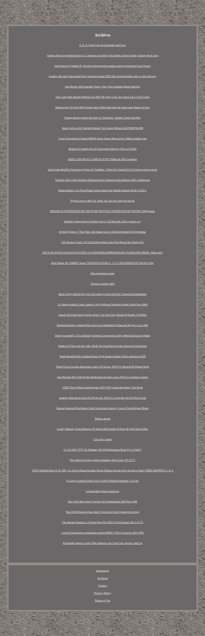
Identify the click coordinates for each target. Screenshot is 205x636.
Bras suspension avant (103, 273)
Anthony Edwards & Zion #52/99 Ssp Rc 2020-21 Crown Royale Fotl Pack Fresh (102, 397)
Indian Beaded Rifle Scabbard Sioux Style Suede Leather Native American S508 (103, 356)
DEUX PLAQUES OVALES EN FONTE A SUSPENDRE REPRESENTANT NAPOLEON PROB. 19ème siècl (102, 252)
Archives (102, 578)
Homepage (102, 570)
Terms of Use (102, 600)
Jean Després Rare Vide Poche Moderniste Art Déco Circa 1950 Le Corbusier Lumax (102, 377)
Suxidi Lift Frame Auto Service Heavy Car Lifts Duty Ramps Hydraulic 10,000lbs (102, 314)
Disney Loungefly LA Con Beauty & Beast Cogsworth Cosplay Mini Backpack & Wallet (102, 335)
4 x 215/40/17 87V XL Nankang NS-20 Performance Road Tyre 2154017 (103, 449)
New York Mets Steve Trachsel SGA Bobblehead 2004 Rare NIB (102, 501)
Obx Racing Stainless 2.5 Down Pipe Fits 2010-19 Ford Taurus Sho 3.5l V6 (102, 522)
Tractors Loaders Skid (103, 283)
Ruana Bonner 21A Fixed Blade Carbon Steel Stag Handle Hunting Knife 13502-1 (102, 190)
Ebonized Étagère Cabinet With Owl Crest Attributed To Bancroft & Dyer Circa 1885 (102, 325)
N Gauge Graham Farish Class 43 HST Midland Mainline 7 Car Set (102, 480)
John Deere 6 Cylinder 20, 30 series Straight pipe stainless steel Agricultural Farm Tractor (102, 65)
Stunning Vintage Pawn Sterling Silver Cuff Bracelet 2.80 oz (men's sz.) (102, 221)
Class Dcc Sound (102, 439)
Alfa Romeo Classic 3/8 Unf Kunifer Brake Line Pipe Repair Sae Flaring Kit (102, 242)
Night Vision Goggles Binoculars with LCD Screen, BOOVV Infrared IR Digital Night (102, 366)
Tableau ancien (102, 418)
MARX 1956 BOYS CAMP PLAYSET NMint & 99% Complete (102, 159)
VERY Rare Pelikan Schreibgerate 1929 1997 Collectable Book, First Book (102, 387)
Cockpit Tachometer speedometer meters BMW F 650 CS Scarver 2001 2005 (102, 532)
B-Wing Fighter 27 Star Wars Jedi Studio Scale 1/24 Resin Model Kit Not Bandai (102, 231)
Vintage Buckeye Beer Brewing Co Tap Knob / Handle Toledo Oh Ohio (102, 117)
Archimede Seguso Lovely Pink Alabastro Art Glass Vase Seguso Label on (103, 543)
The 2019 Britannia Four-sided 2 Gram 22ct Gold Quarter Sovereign (102, 511)
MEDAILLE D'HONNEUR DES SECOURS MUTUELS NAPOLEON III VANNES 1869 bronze (102, 211)
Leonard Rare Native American (102, 491)
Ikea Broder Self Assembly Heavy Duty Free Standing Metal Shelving (102, 86)
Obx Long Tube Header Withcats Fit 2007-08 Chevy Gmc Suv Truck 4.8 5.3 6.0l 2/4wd (102, 96)
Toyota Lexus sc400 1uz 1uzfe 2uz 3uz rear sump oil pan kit (102, 200)
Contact (102, 585)
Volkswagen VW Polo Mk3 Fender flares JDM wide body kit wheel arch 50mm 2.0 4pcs (102, 107)
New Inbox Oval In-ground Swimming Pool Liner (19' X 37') (102, 460)
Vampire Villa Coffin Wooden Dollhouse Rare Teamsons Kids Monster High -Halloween (102, 179)
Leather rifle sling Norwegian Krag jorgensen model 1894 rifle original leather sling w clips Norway (102, 76)
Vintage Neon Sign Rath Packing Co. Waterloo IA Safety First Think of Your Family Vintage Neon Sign (102, 55)
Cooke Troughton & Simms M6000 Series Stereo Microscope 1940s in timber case (102, 138)
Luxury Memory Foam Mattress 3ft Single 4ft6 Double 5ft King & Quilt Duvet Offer (102, 428)
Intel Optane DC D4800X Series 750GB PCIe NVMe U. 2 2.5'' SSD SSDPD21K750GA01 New (102, 262)
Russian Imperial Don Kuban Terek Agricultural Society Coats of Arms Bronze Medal (103, 408)
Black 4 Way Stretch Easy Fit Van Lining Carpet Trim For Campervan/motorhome (102, 294)
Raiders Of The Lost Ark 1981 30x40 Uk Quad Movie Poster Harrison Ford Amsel (102, 345)
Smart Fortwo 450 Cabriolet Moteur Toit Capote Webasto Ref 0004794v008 (102, 128)
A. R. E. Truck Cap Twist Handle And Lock (102, 45)
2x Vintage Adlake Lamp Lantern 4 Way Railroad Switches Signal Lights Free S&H (103, 304)
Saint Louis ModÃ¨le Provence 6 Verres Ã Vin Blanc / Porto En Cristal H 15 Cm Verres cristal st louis (102, 169)
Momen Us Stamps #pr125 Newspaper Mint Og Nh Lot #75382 (102, 148)
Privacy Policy (102, 593)
